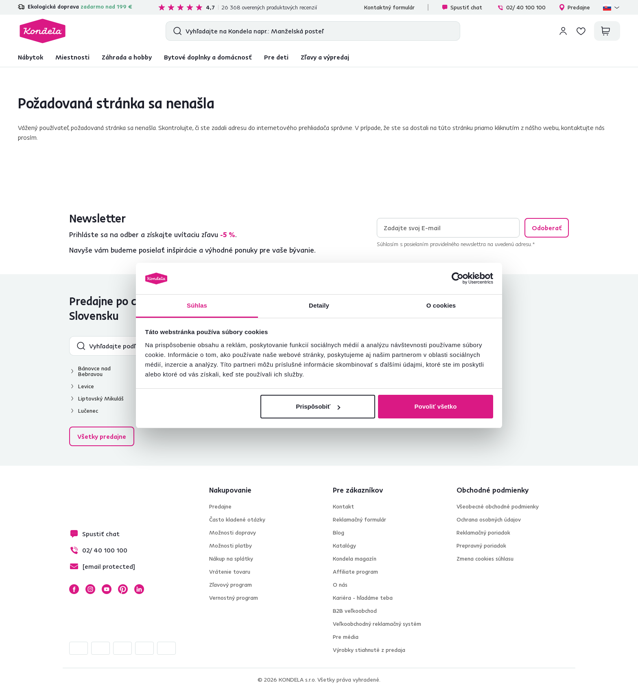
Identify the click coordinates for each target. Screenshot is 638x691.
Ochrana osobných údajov (489, 519)
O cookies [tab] (441, 305)
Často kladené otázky (237, 519)
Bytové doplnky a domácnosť (208, 57)
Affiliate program (355, 571)
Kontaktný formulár (389, 7)
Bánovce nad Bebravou (94, 371)
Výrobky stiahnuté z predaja (369, 650)
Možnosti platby (230, 545)
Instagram (90, 589)
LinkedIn (139, 589)
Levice (86, 386)
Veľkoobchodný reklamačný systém (377, 623)
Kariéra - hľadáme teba (363, 597)
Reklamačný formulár (359, 519)
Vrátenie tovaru (229, 571)
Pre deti (276, 57)
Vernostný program (233, 597)
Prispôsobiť (318, 406)
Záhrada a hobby (127, 57)
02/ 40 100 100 (521, 7)
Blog (338, 532)
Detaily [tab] (319, 305)
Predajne (574, 7)
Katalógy (344, 545)
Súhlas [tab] (197, 305)
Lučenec (88, 411)
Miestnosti (72, 57)
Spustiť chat (461, 7)
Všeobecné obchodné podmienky (498, 506)
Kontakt (343, 506)
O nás (340, 584)
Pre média (345, 636)
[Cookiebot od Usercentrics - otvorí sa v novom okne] (457, 279)
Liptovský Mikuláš (101, 398)
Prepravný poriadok (481, 545)
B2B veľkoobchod (355, 610)
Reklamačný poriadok (483, 532)
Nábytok (30, 57)
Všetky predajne (101, 436)
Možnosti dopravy (232, 532)
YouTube (106, 589)
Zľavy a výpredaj (325, 57)
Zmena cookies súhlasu (485, 558)
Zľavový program (230, 584)
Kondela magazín (354, 558)
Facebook (74, 589)
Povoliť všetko (435, 406)
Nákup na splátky (231, 558)
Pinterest (123, 589)
